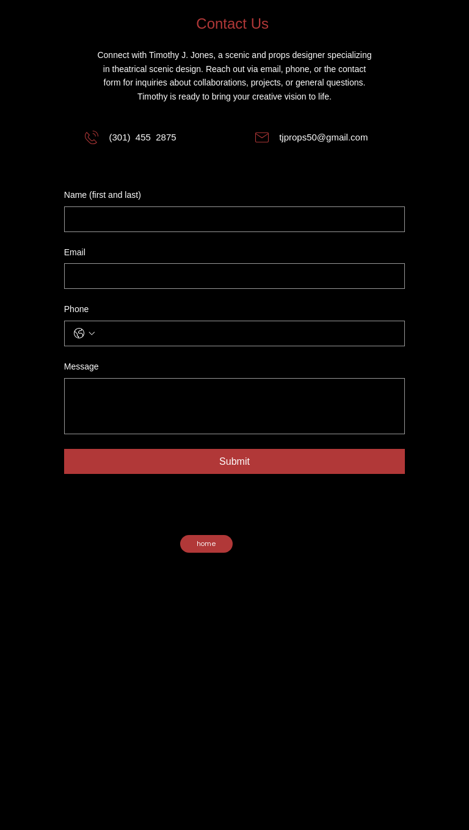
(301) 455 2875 (142, 137)
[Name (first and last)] (231, 219)
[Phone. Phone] (246, 333)
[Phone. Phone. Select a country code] (84, 333)
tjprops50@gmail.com (323, 137)
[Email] (231, 276)
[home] (206, 544)
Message (81, 366)
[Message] (234, 406)
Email (74, 252)
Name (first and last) (102, 195)
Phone (76, 309)
